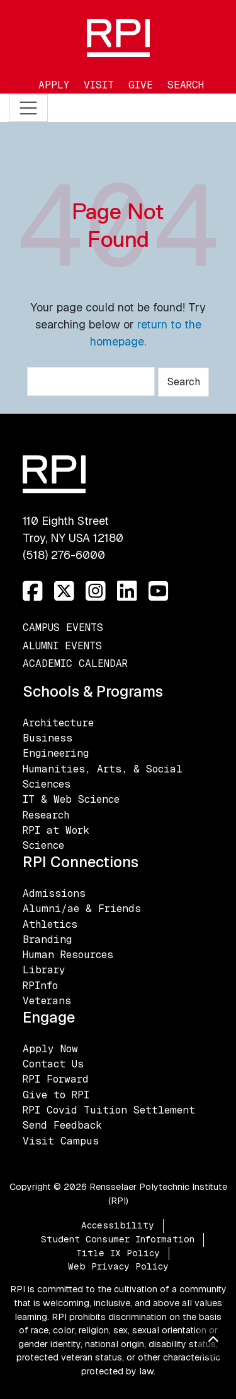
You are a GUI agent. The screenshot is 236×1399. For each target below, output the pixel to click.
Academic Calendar (75, 663)
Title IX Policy (118, 1253)
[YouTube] (159, 591)
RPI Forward (56, 1079)
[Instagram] (96, 591)
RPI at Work (56, 830)
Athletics (50, 924)
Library (44, 969)
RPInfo (40, 985)
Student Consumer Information (117, 1239)
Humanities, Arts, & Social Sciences (103, 776)
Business (47, 738)
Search (185, 85)
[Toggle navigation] (28, 108)
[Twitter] (64, 591)
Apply (53, 85)
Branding (47, 939)
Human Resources (68, 954)
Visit (99, 85)
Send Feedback (62, 1125)
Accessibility (117, 1225)
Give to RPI (56, 1095)
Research (46, 815)
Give (140, 85)
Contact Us (53, 1064)
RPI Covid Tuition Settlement (109, 1110)
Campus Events (63, 627)
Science (43, 845)
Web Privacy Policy (118, 1266)
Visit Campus (61, 1141)
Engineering (56, 753)
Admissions (54, 893)
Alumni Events (62, 645)
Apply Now (50, 1048)
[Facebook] (33, 591)
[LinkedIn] (127, 591)
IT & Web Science (71, 799)
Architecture (58, 723)
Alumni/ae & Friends (82, 908)
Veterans (47, 1000)
